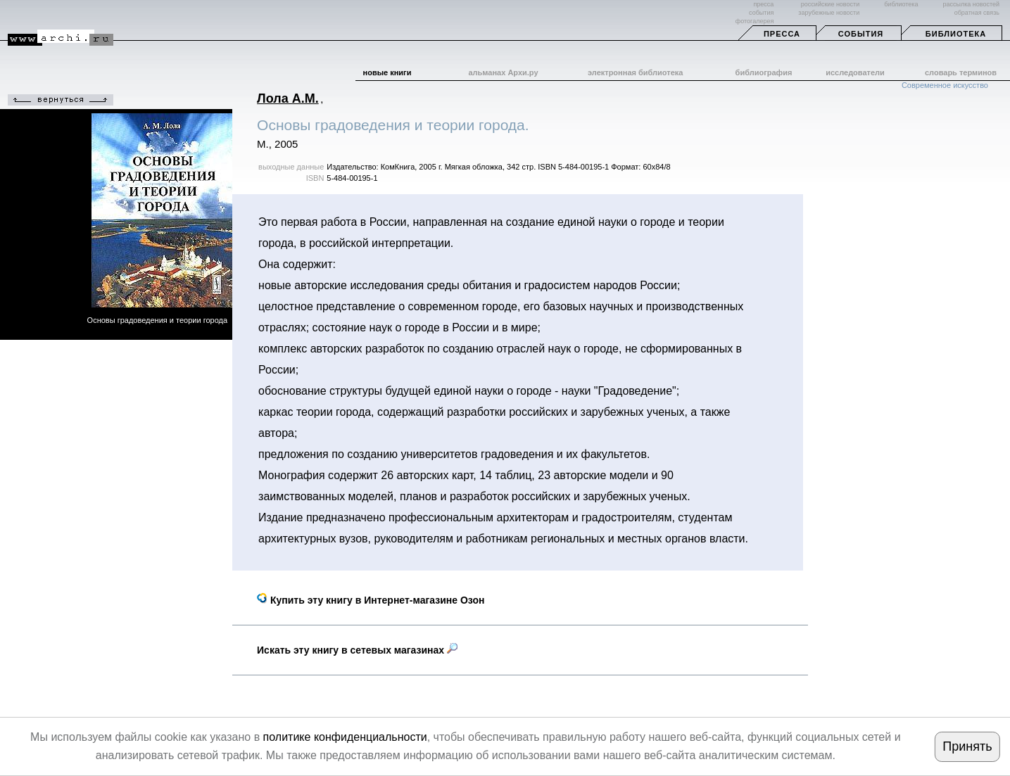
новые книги (387, 72)
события (761, 12)
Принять (967, 746)
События (860, 34)
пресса (763, 4)
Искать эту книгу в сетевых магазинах (357, 650)
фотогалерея (755, 21)
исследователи (855, 72)
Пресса (782, 34)
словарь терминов (961, 72)
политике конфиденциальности (345, 737)
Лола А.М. (288, 98)
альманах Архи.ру (503, 72)
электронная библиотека (635, 72)
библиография (764, 72)
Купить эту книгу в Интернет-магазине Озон (370, 600)
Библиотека (956, 34)
